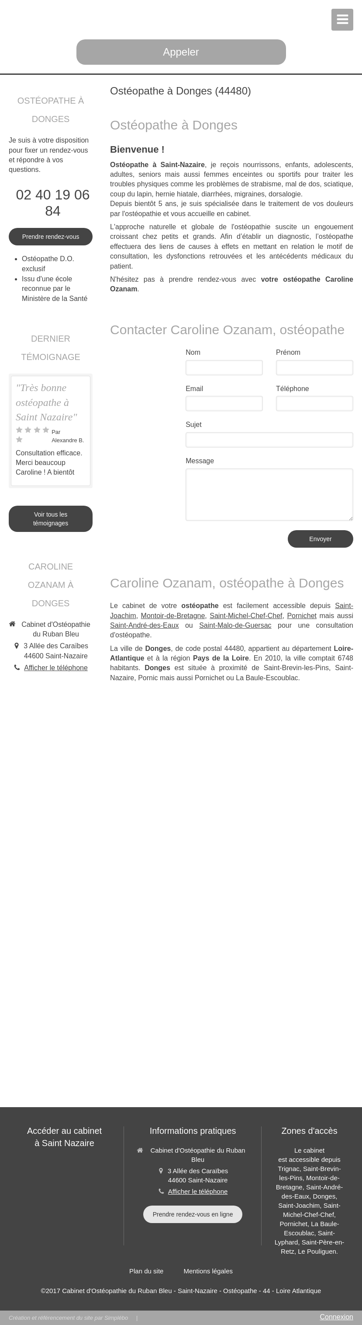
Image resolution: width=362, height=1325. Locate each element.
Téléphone (292, 388)
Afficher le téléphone (56, 667)
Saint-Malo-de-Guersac (235, 625)
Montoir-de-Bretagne (173, 615)
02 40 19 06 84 (53, 203)
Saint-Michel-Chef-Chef (246, 615)
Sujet (193, 424)
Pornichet (302, 615)
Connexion (337, 1317)
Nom (193, 352)
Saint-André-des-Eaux (144, 625)
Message (200, 461)
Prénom (288, 352)
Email (194, 388)
